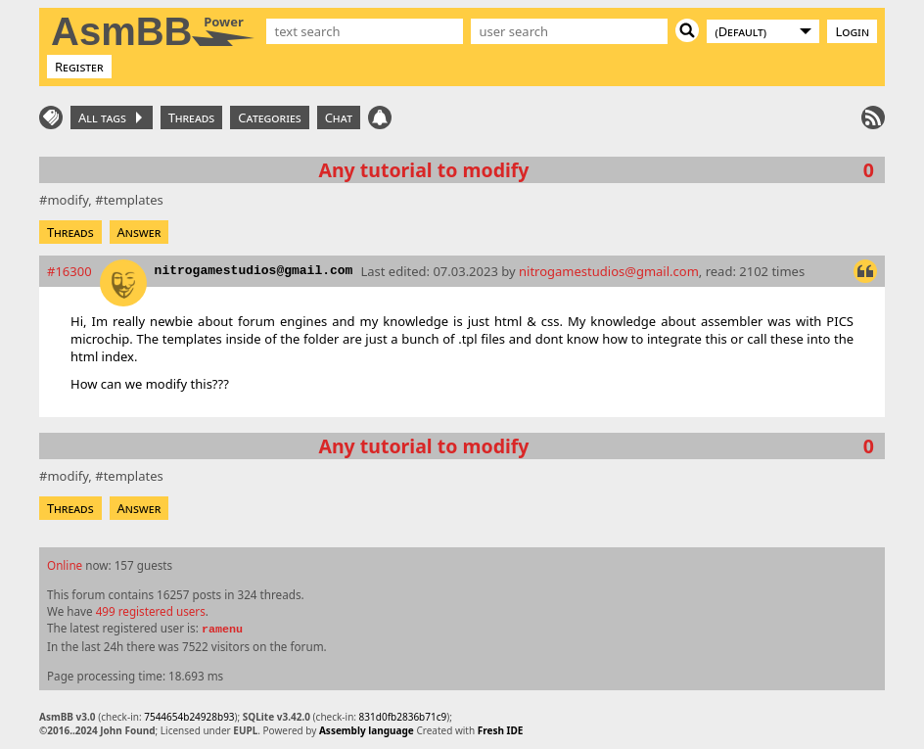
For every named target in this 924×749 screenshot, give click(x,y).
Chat (338, 117)
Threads (191, 117)
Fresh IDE (501, 730)
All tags (110, 117)
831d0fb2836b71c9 (403, 717)
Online (64, 565)
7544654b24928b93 (189, 717)
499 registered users (151, 611)
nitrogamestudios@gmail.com (254, 270)
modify (67, 200)
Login (852, 31)
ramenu (222, 629)
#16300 (69, 271)
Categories (269, 117)
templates (133, 200)
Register (79, 66)
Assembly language (366, 730)
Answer (139, 232)
